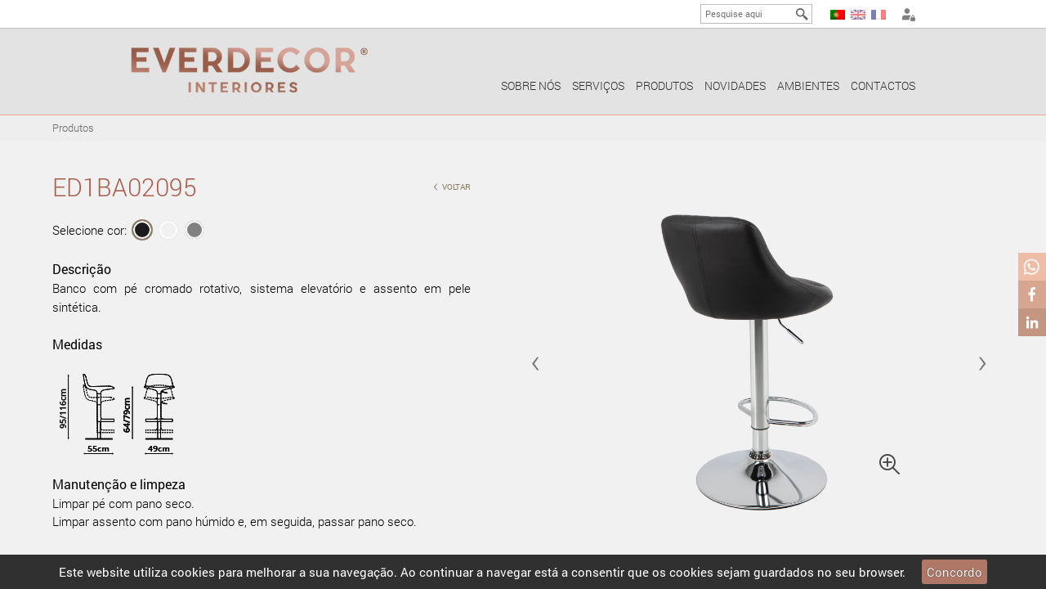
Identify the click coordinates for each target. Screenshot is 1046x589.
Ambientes (808, 85)
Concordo (954, 572)
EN (858, 14)
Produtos (664, 85)
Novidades (735, 85)
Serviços (598, 85)
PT (837, 14)
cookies (193, 572)
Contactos (883, 85)
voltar (452, 185)
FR (878, 14)
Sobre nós (531, 85)
